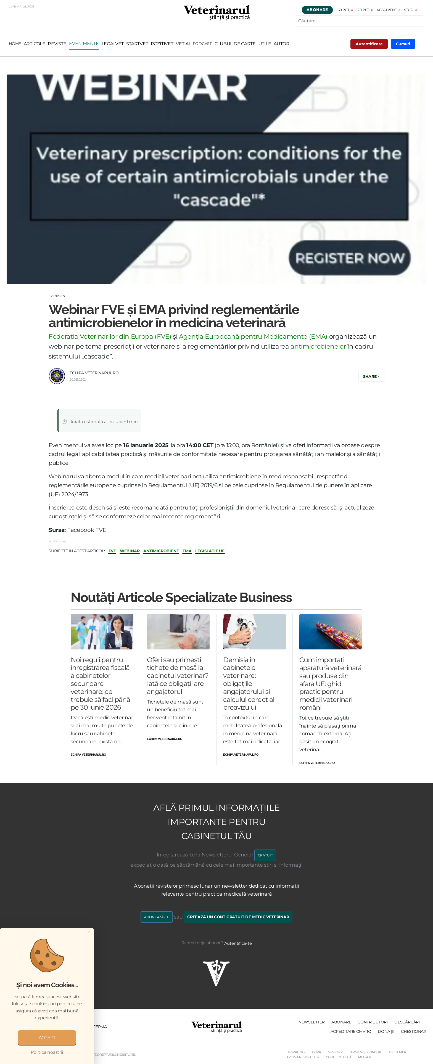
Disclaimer (396, 1052)
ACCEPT (47, 1037)
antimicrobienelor (318, 346)
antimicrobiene (161, 551)
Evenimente (58, 296)
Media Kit (366, 1057)
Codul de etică (339, 1057)
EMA (187, 551)
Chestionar (413, 1031)
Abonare (317, 9)
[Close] (89, 932)
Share (370, 376)
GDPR (316, 1052)
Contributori (373, 1022)
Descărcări (407, 1022)
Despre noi (295, 1052)
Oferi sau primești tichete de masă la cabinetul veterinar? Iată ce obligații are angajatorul (177, 676)
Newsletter (312, 1022)
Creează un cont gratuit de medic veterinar (238, 917)
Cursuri (403, 43)
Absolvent (387, 10)
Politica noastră (47, 1052)
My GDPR (335, 1052)
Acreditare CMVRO (351, 1031)
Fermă (100, 1027)
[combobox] (359, 20)
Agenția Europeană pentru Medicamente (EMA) (253, 336)
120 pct (363, 10)
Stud (408, 10)
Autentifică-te (238, 943)
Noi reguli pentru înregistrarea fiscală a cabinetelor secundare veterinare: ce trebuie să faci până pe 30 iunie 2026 (100, 684)
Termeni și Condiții (365, 1052)
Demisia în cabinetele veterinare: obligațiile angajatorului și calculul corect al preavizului (248, 684)
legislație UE (209, 551)
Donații (386, 1031)
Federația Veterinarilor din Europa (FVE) (110, 336)
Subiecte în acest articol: (77, 551)
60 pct (343, 10)
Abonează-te (156, 917)
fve (112, 551)
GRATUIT (265, 855)
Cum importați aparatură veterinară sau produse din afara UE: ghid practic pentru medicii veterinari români (330, 684)
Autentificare (369, 43)
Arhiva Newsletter (302, 1057)
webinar (130, 551)
